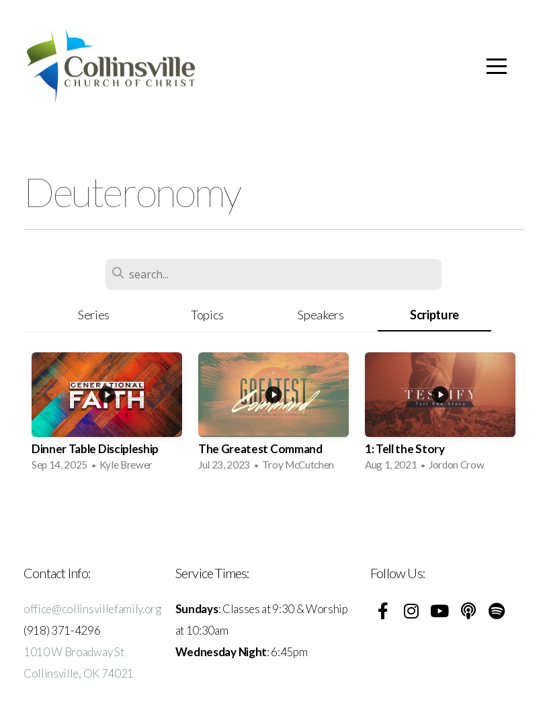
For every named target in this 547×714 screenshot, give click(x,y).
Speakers (320, 314)
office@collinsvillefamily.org (92, 609)
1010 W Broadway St (74, 652)
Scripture (434, 314)
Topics (207, 314)
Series (94, 314)
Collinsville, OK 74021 (79, 673)
